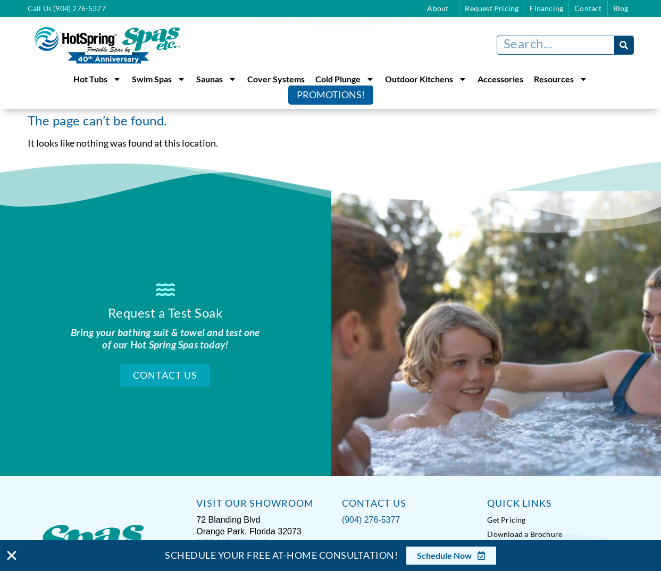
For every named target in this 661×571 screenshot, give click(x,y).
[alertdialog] (330, 555)
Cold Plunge (344, 79)
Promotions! (331, 94)
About (440, 8)
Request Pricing (491, 8)
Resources (561, 79)
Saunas (216, 79)
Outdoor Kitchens (426, 79)
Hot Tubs (97, 79)
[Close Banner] (11, 555)
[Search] (623, 45)
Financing (546, 8)
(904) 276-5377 (371, 518)
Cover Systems (276, 79)
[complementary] (584, 512)
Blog (621, 8)
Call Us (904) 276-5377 (67, 8)
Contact (587, 8)
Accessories (500, 79)
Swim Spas (159, 79)
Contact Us (165, 374)
